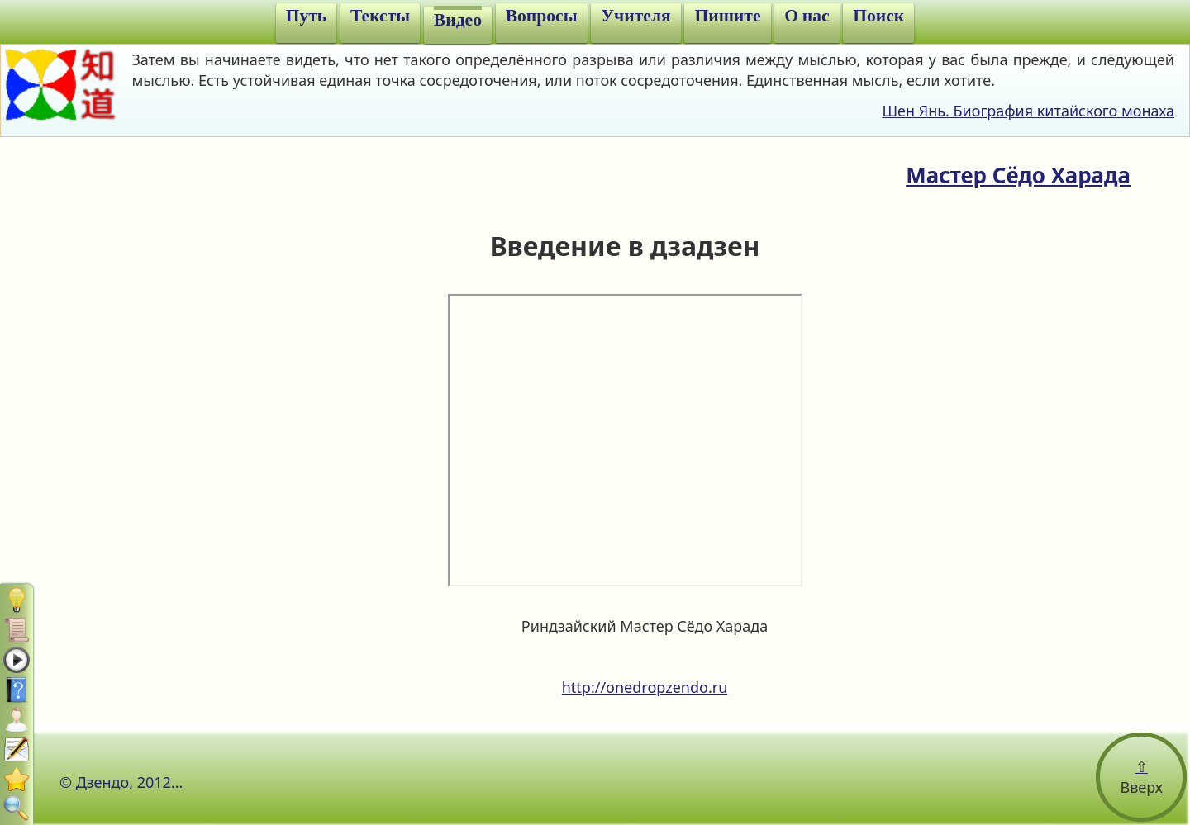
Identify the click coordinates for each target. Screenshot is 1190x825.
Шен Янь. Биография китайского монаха (1028, 111)
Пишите (727, 16)
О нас (806, 16)
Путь (306, 16)
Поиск (878, 16)
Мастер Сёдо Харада (1018, 175)
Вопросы (542, 16)
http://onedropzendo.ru (645, 687)
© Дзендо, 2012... (121, 782)
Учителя (635, 16)
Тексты (380, 16)
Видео (458, 20)
